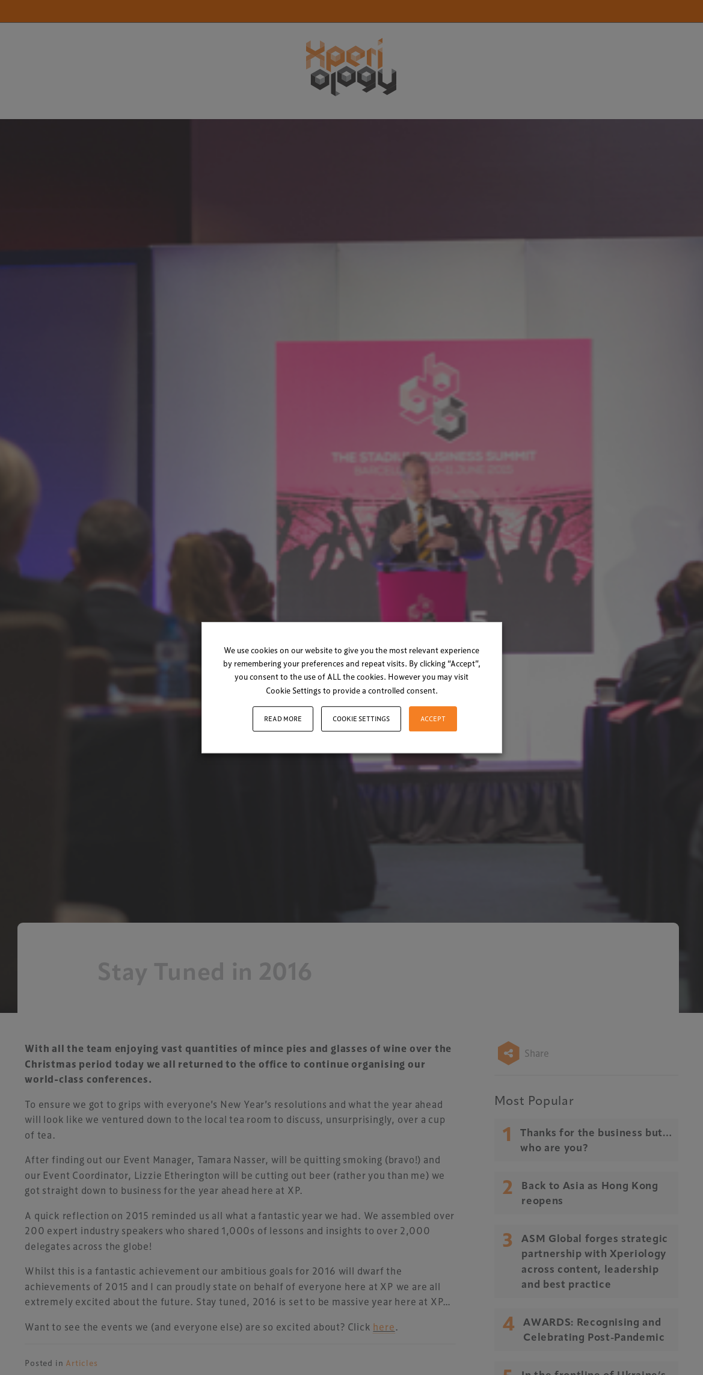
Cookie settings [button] (361, 718)
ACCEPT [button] (433, 718)
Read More (283, 718)
